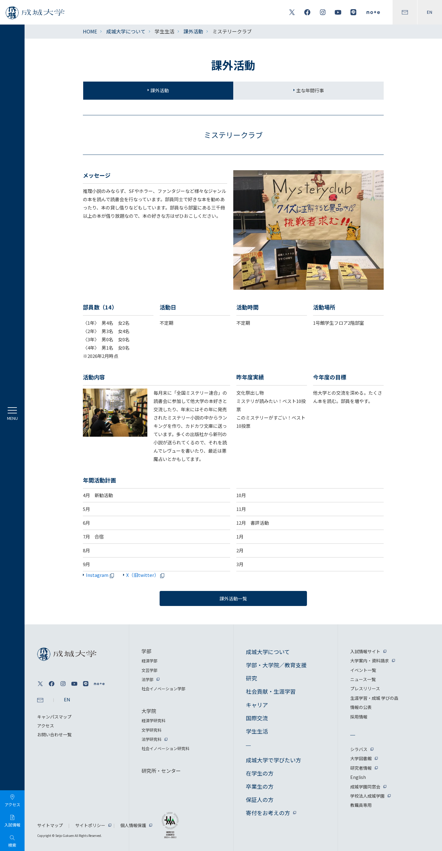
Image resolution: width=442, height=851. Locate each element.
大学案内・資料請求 (369, 660)
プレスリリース (365, 688)
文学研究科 (151, 730)
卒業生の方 (259, 786)
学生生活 (257, 731)
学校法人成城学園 (367, 796)
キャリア (257, 705)
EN (429, 12)
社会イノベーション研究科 (165, 748)
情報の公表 (361, 707)
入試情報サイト (365, 651)
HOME (90, 31)
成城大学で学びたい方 (273, 760)
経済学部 (149, 661)
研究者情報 (361, 768)
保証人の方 (259, 799)
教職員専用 (361, 805)
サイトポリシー (90, 825)
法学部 (147, 679)
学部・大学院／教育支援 (276, 665)
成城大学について (125, 31)
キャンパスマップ (54, 717)
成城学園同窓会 (365, 787)
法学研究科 (151, 739)
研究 (251, 678)
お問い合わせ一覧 (54, 734)
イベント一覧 (363, 670)
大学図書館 (361, 758)
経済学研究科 (153, 720)
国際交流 (257, 718)
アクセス (45, 726)
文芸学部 (149, 670)
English (358, 777)
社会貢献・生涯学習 (271, 691)
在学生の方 (259, 773)
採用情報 (358, 717)
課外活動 (193, 31)
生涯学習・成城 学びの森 (374, 698)
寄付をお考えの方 (268, 813)
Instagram (101, 575)
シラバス (358, 749)
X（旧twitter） (146, 575)
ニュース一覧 (363, 679)
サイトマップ (50, 825)
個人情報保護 (133, 825)
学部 (146, 651)
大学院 (149, 711)
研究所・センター (161, 770)
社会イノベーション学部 (163, 689)
